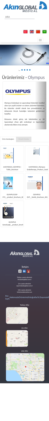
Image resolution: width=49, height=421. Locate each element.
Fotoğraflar (32, 297)
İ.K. (38, 297)
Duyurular (44, 297)
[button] (1, 58)
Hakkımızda (14, 297)
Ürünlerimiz (23, 297)
